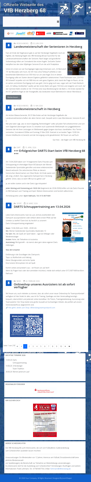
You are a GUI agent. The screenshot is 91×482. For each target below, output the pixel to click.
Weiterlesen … (13, 97)
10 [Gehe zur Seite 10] (61, 346)
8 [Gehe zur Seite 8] (52, 346)
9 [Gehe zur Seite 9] (56, 346)
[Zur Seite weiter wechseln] (65, 346)
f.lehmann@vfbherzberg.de (60, 469)
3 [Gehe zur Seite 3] (33, 346)
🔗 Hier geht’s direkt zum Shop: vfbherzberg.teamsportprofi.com (30, 308)
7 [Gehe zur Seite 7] (48, 346)
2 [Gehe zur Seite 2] (29, 346)
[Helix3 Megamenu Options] (58, 22)
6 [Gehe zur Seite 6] (44, 346)
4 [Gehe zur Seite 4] (36, 346)
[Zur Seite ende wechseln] (69, 346)
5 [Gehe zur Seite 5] (40, 346)
